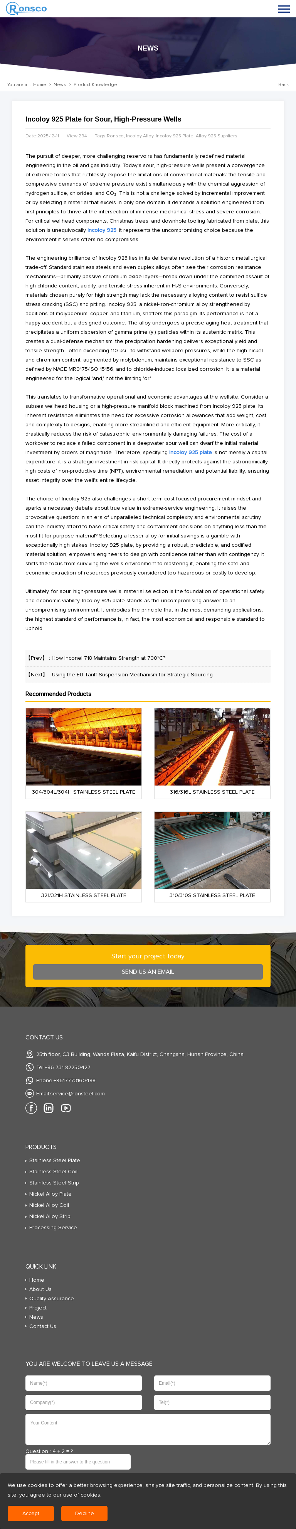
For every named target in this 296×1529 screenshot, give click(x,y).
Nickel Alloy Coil (49, 1205)
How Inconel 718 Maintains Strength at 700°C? (108, 658)
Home (39, 85)
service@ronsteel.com (77, 1093)
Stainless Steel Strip (54, 1183)
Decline (84, 1513)
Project (38, 1308)
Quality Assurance (51, 1298)
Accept (30, 1513)
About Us (40, 1289)
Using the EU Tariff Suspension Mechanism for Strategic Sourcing (132, 674)
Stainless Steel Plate (54, 1160)
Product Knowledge (95, 85)
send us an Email (148, 972)
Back (283, 85)
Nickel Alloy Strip (50, 1216)
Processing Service (53, 1227)
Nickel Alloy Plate (50, 1194)
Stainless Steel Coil (53, 1171)
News (60, 85)
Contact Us (42, 1326)
